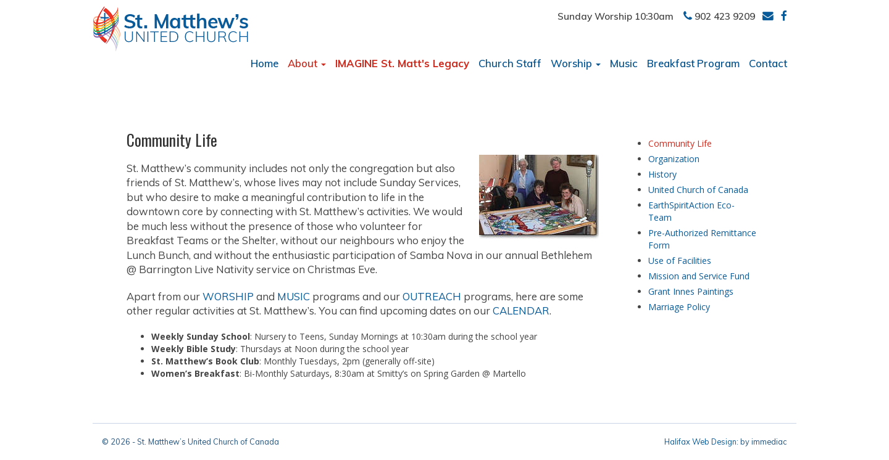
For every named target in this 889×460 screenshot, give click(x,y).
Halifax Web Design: (701, 441)
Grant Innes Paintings (690, 291)
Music (624, 63)
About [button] (307, 63)
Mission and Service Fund (698, 276)
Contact (768, 63)
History (662, 174)
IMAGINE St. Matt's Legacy (402, 63)
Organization (673, 159)
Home (264, 63)
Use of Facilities (679, 260)
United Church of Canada (698, 189)
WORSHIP (228, 296)
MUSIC (293, 296)
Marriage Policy (679, 307)
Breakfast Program (693, 63)
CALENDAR (521, 310)
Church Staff (509, 63)
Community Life (680, 143)
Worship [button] (576, 63)
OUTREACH (432, 296)
